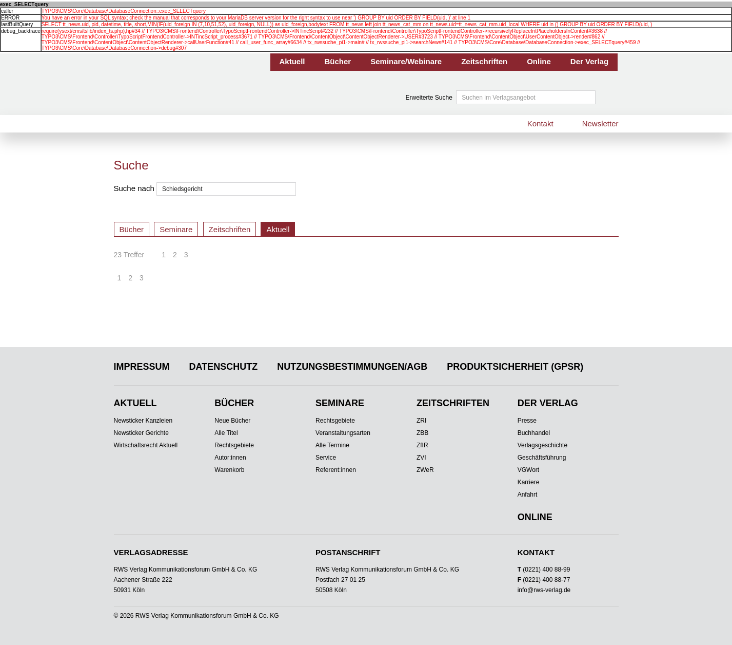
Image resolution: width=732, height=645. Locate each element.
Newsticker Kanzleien (143, 420)
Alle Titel (226, 433)
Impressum (142, 367)
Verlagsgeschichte (542, 445)
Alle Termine (332, 445)
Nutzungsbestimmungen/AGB (352, 367)
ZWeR (425, 469)
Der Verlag (589, 61)
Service (325, 457)
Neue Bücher (232, 420)
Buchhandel (534, 433)
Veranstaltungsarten (342, 433)
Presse (527, 420)
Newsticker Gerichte (141, 433)
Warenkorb (229, 469)
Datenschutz (223, 367)
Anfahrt (528, 494)
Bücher (338, 61)
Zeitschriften (484, 61)
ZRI (421, 420)
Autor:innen (230, 457)
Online (539, 61)
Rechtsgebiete (234, 445)
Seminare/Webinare (406, 61)
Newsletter (600, 123)
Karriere (529, 482)
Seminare (176, 229)
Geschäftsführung (542, 457)
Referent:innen (335, 469)
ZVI (421, 457)
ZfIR (422, 445)
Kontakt (540, 123)
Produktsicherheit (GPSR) (515, 367)
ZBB (422, 433)
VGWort (528, 469)
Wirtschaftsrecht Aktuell (146, 445)
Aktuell (292, 61)
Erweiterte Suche (429, 97)
